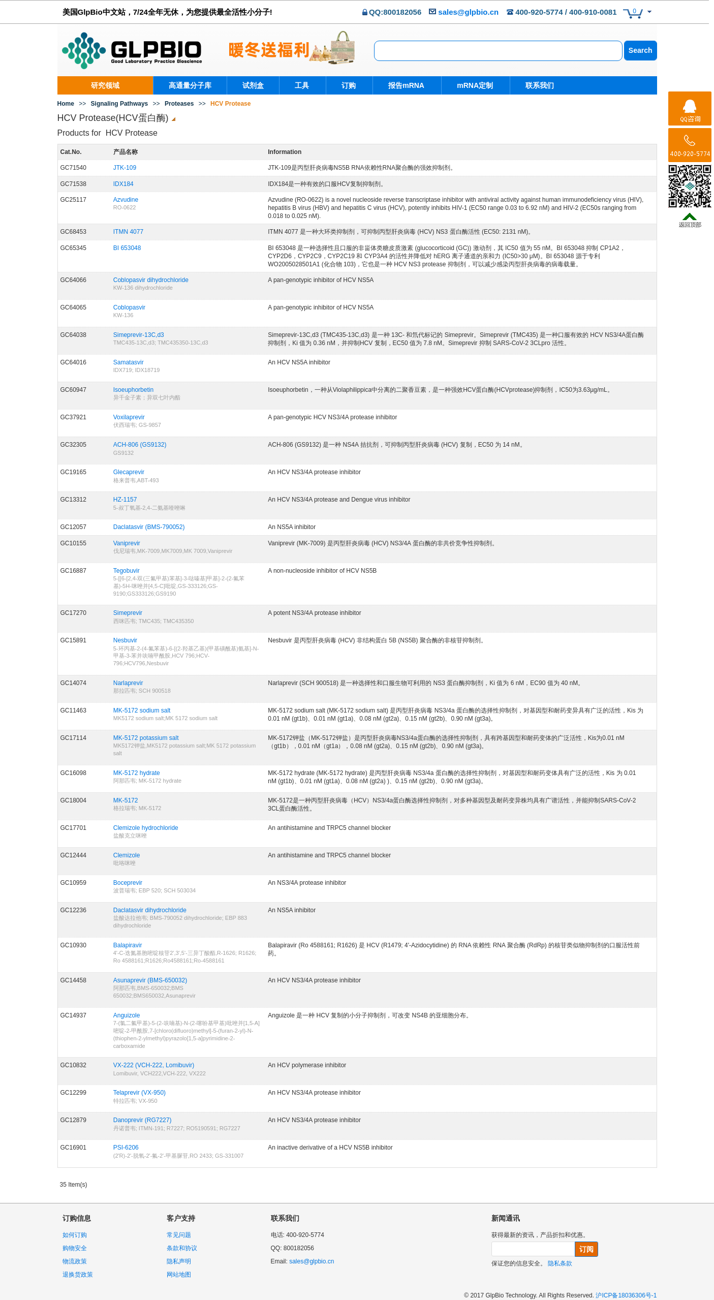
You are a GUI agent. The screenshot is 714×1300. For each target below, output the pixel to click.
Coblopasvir (129, 307)
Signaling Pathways (119, 103)
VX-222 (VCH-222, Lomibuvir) (153, 1065)
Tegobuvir (126, 570)
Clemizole (126, 855)
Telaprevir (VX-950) (139, 1092)
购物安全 (75, 1248)
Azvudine (125, 199)
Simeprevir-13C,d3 (138, 334)
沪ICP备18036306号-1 (626, 1295)
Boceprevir (127, 882)
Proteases (179, 103)
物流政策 (75, 1261)
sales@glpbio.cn (468, 12)
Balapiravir (127, 945)
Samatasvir (128, 362)
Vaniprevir (126, 543)
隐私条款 (560, 1263)
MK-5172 (125, 800)
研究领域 (105, 85)
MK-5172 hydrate (136, 773)
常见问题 (179, 1235)
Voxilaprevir (129, 417)
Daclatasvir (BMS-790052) (149, 527)
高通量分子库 (190, 85)
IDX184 (123, 184)
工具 (302, 85)
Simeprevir (127, 612)
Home (65, 103)
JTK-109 (124, 167)
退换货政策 (78, 1274)
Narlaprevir (128, 683)
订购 (347, 85)
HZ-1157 (125, 499)
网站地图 (179, 1274)
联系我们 (533, 85)
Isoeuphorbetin (133, 389)
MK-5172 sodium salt (142, 710)
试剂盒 (253, 85)
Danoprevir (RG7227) (142, 1120)
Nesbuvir (125, 640)
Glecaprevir (128, 472)
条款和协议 (182, 1248)
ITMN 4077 (128, 231)
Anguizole (126, 1015)
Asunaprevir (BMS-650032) (150, 980)
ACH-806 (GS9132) (140, 444)
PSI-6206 (126, 1147)
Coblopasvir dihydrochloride (151, 280)
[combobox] (498, 51)
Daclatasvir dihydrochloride (150, 910)
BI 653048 (127, 248)
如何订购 (75, 1235)
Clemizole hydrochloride (145, 827)
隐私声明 (179, 1261)
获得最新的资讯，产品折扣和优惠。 (540, 1235)
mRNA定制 (470, 85)
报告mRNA (403, 85)
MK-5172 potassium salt (146, 737)
